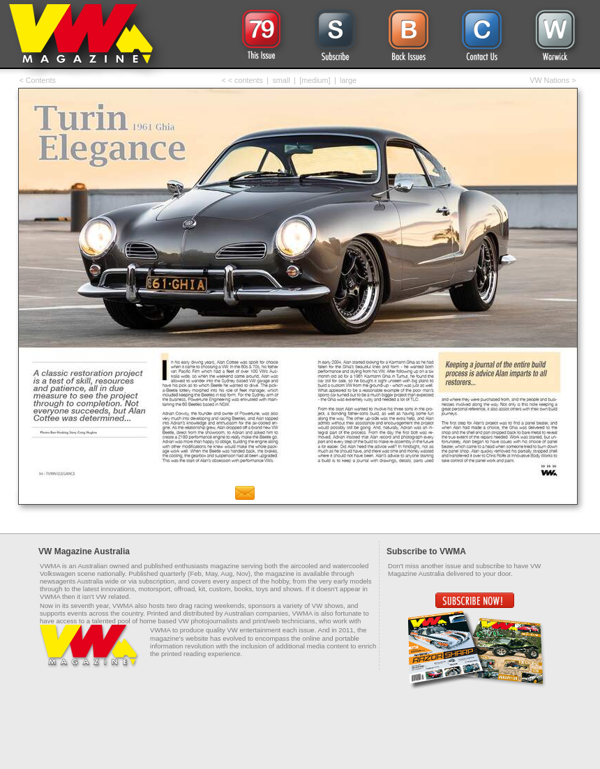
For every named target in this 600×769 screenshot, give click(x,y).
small (281, 80)
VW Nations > (553, 80)
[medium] (314, 80)
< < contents (242, 80)
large (348, 80)
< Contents (38, 80)
